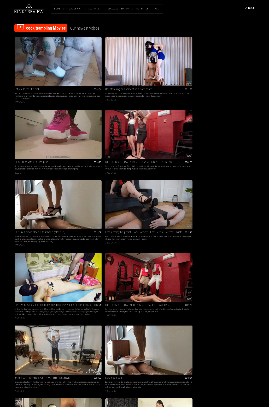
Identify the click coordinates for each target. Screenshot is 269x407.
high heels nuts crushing (240, 80)
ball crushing (173, 127)
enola (169, 183)
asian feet (97, 287)
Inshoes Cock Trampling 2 (77, 279)
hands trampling (195, 186)
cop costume (196, 238)
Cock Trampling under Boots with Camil (182, 279)
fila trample (146, 75)
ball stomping (77, 70)
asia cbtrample (126, 289)
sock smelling (124, 336)
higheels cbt (127, 287)
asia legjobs (76, 137)
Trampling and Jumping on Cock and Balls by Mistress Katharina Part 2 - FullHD (231, 279)
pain (251, 284)
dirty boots (150, 127)
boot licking (123, 127)
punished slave (242, 129)
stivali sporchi (116, 129)
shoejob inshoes (68, 289)
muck (250, 238)
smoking (218, 284)
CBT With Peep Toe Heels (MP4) (80, 176)
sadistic (104, 287)
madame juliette (41, 129)
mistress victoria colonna (144, 183)
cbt (64, 70)
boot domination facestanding (141, 186)
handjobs (66, 124)
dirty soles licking (133, 127)
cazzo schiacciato (41, 77)
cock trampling (51, 72)
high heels (190, 70)
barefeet (169, 235)
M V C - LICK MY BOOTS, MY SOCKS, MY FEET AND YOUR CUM (134, 328)
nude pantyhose (86, 186)
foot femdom (199, 235)
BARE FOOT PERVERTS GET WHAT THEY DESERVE (183, 119)
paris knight (187, 238)
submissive (18, 127)
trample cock (116, 289)
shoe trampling (131, 77)
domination (91, 70)
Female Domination (118, 9)
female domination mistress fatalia (225, 75)
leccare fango (139, 129)
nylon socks (18, 240)
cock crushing (131, 72)
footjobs (128, 284)
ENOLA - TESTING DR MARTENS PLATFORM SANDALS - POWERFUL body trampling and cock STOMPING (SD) (183, 176)
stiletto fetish (176, 132)
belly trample (165, 186)
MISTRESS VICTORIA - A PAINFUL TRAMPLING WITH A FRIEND (183, 65)
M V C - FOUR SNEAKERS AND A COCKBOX (85, 328)
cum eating (48, 238)
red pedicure (53, 124)
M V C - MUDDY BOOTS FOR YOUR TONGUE (231, 228)
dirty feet (133, 333)
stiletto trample (186, 132)
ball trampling (184, 75)
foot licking (140, 333)
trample (77, 72)
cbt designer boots (74, 240)
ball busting (18, 336)
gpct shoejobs (83, 127)
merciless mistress (179, 134)
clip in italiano (194, 75)
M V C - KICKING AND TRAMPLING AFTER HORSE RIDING (134, 176)
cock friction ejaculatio (76, 129)
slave (31, 127)
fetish (114, 232)
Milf (157, 9)
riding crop (235, 183)
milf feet (175, 235)
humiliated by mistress (217, 77)
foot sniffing (30, 238)
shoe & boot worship (224, 183)
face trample (198, 127)
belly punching (116, 183)
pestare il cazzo (53, 77)
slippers (25, 72)
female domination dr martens (179, 186)
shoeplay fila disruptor (143, 72)
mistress (26, 127)
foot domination (75, 124)
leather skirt (83, 183)
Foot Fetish (142, 9)
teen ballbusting (43, 183)
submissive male (231, 72)
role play (181, 232)
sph (32, 70)
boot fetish (43, 72)
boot (197, 287)
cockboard (221, 289)
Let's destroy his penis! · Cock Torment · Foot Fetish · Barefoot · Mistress (37, 119)
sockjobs (23, 238)
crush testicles (230, 77)
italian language (33, 72)
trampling (69, 70)
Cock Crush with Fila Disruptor (128, 65)
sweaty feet (39, 235)
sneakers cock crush (128, 75)
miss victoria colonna (172, 75)
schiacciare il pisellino (27, 77)
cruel (82, 287)
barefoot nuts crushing (238, 134)
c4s (173, 183)
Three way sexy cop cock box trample (182, 228)
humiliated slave (243, 75)
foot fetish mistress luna (40, 240)
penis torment (51, 129)
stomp (140, 235)
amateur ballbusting (21, 186)
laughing (224, 284)
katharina (239, 284)
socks (139, 232)
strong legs (250, 70)
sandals (197, 181)
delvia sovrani (19, 75)
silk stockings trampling (88, 137)
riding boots (132, 183)
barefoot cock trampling (223, 134)
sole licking (250, 183)
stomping (71, 72)
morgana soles (165, 238)
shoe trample (122, 77)
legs (81, 124)
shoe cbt (134, 287)
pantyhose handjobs (92, 134)
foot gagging (30, 235)
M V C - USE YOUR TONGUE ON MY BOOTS (231, 176)
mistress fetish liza (100, 181)
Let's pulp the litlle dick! (27, 65)
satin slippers (53, 240)
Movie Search (74, 9)
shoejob (147, 70)
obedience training (240, 70)
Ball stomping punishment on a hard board (85, 65)
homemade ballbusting (35, 186)
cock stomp (138, 75)
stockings (87, 124)
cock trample (147, 235)
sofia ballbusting (44, 181)
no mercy (212, 72)
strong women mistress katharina (242, 287)
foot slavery (232, 127)
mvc (194, 72)
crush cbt (197, 284)
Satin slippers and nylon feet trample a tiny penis (37, 228)
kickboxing (115, 188)
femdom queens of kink (74, 186)
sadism (218, 287)
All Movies (95, 9)
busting (73, 77)
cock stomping (37, 75)
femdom (176, 70)
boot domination (39, 70)
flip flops (124, 235)
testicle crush (196, 132)
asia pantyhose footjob (95, 132)
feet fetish (76, 287)
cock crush (131, 70)
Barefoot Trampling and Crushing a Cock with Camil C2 (37, 279)
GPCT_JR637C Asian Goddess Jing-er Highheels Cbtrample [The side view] (134, 279)
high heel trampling (190, 129)
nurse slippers (19, 80)
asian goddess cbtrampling (146, 287)
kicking (84, 70)
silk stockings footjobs (91, 129)
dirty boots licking (225, 238)
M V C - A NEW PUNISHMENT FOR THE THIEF (37, 328)
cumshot (46, 235)
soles (22, 284)
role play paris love (177, 238)
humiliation (197, 70)
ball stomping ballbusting (29, 183)
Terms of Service (123, 370)
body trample (199, 183)
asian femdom (88, 287)
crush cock (240, 72)
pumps (180, 72)
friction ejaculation (81, 132)
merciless (180, 129)
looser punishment (38, 338)
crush (33, 284)
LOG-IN (251, 8)
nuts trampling (227, 80)
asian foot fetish (79, 134)
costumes (197, 232)
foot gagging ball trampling (23, 338)
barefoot (28, 124)
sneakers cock (116, 75)
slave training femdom (28, 129)
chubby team (28, 75)
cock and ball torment (95, 183)
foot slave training (49, 232)
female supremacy (20, 235)
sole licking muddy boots (240, 238)
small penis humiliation (22, 70)
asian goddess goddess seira (79, 75)
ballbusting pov (85, 72)
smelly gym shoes (96, 338)
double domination (50, 70)
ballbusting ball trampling (81, 338)
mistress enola (180, 183)
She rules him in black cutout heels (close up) (231, 65)
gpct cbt (133, 289)
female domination (167, 70)
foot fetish (22, 124)
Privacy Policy (147, 370)
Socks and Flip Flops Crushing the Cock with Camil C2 (134, 228)
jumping (191, 181)
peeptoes (95, 186)
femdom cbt (38, 287)
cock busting (213, 289)
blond (229, 284)
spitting (238, 181)
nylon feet (52, 235)
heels (42, 127)
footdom (118, 235)
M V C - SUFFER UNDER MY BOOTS (82, 228)
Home (57, 9)
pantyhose (94, 124)
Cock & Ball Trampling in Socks (31, 176)
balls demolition (241, 77)
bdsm (16, 124)
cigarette (212, 287)
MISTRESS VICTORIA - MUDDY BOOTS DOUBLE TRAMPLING (134, 119)
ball (101, 75)
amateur (124, 70)
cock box (191, 235)
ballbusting (98, 70)
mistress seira (95, 75)
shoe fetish (115, 70)
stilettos (180, 127)
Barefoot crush (217, 119)
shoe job (169, 289)
